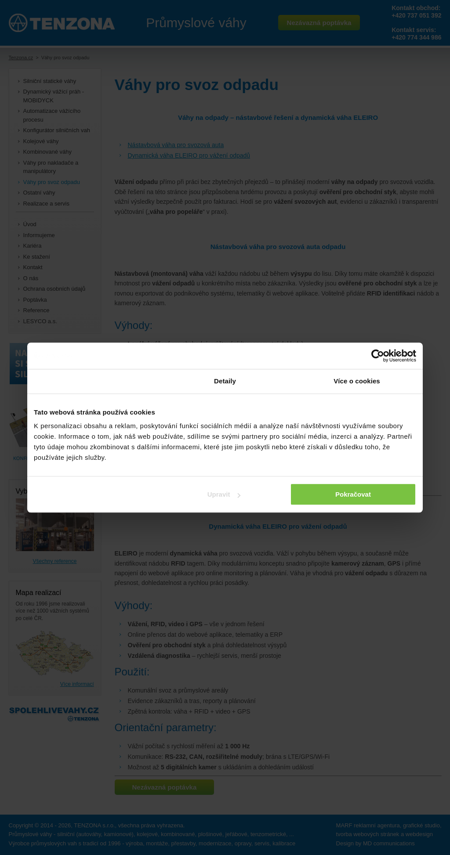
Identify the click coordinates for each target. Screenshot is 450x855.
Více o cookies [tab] (357, 381)
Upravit (224, 494)
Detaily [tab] (225, 381)
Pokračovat (353, 494)
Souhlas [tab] (93, 381)
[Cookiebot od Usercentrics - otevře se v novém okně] (377, 355)
